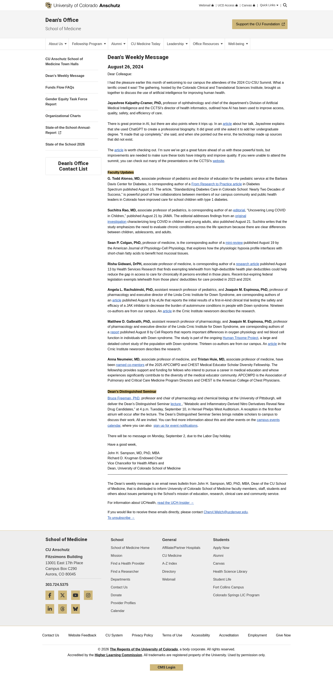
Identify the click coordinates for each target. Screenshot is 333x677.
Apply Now (221, 548)
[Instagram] (90, 601)
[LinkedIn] (51, 615)
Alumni (118, 44)
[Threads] (64, 615)
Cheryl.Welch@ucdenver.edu (226, 512)
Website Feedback (82, 635)
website (218, 161)
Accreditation (229, 635)
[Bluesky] (77, 615)
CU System (114, 635)
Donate (116, 595)
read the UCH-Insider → (175, 503)
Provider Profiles (123, 603)
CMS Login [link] (166, 667)
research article (247, 264)
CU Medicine (172, 555)
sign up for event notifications (176, 425)
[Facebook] (51, 601)
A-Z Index (169, 563)
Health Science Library (230, 571)
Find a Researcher (125, 571)
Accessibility (200, 635)
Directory (169, 571)
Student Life (222, 579)
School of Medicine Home (130, 548)
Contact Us (119, 587)
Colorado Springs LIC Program (236, 595)
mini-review (234, 243)
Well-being (238, 44)
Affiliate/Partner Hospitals (181, 548)
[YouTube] (77, 601)
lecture (176, 404)
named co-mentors (130, 365)
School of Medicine (63, 28)
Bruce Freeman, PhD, (124, 398)
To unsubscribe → (121, 518)
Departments (120, 579)
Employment (257, 635)
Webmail (168, 579)
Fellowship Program (89, 44)
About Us (58, 44)
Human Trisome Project (240, 338)
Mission (116, 555)
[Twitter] (64, 601)
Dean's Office (62, 20)
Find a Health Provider (128, 563)
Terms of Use (172, 635)
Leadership (177, 44)
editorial (239, 210)
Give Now (283, 635)
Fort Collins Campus (228, 587)
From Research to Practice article (216, 184)
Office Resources (208, 44)
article (227, 124)
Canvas (218, 563)
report (114, 332)
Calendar (118, 611)
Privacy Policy (142, 635)
